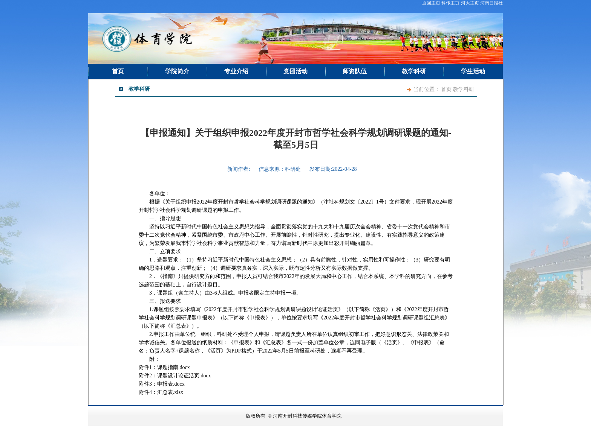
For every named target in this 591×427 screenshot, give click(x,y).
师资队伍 (355, 71)
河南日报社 (491, 3)
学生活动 (473, 71)
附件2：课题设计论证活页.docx (175, 375)
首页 (118, 71)
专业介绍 (236, 71)
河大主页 (470, 3)
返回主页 (431, 3)
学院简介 (177, 71)
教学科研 (414, 71)
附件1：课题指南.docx (164, 367)
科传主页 (450, 3)
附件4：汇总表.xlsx (161, 392)
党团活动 (295, 71)
